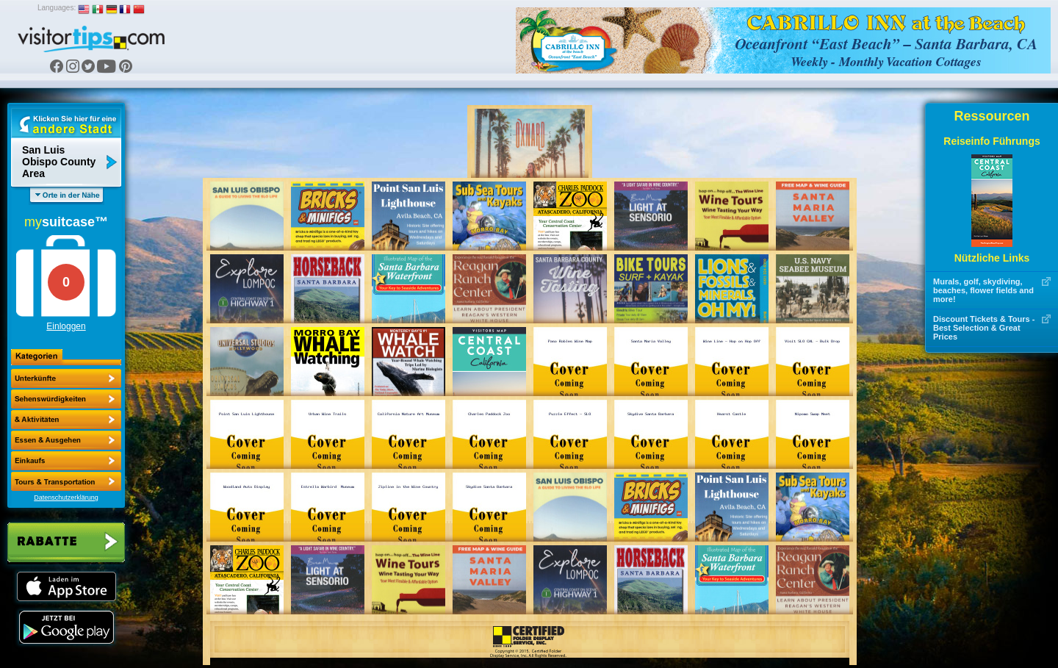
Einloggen (65, 326)
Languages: (56, 8)
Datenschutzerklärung (66, 497)
